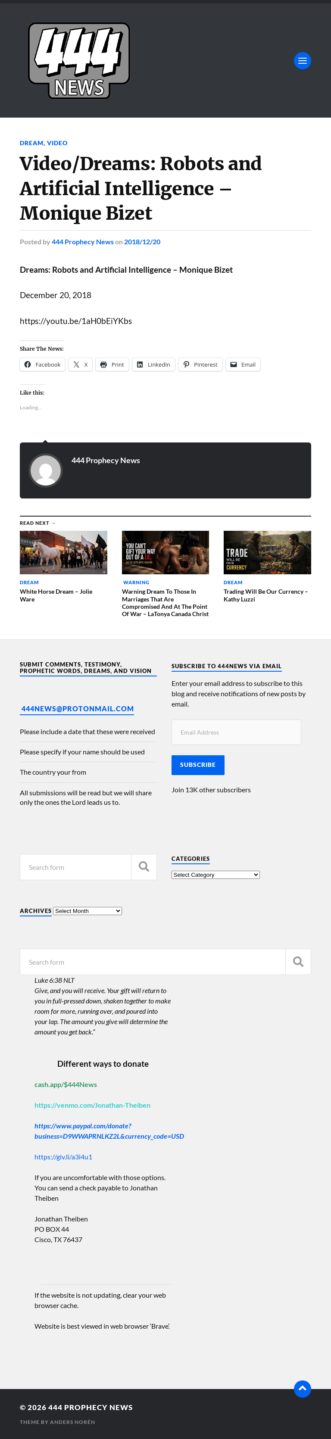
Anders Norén (72, 1422)
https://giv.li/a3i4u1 (63, 1156)
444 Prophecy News (83, 241)
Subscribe (198, 764)
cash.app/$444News (65, 1084)
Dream (32, 142)
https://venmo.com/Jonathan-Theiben (92, 1105)
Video (57, 142)
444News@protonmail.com (78, 708)
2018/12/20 (142, 241)
